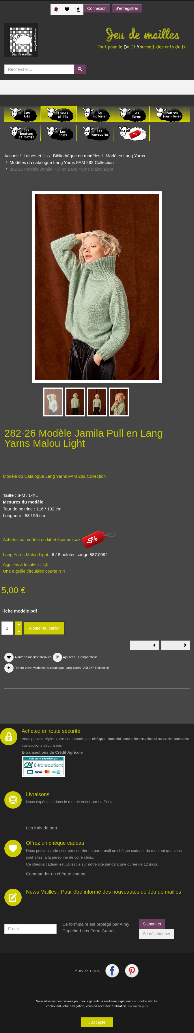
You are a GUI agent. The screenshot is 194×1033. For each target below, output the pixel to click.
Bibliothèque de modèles (76, 155)
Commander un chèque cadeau (56, 873)
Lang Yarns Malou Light (25, 554)
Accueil (11, 155)
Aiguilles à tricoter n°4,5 (25, 564)
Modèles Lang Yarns (125, 155)
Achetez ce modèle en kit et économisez (59, 539)
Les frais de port (41, 827)
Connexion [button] (97, 8)
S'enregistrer (126, 8)
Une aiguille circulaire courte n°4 (34, 571)
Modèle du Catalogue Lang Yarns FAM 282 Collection (54, 476)
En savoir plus (138, 1007)
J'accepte (97, 1023)
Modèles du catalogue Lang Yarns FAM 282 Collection (62, 162)
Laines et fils (36, 155)
